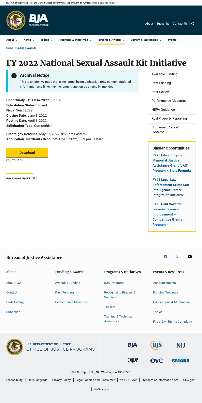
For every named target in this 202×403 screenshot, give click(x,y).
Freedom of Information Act (160, 380)
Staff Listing (15, 302)
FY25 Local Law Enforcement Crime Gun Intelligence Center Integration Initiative (170, 187)
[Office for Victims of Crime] (156, 363)
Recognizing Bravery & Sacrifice (119, 295)
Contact (11, 292)
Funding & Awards (25, 47)
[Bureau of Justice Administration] (132, 348)
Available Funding (67, 282)
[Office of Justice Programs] (16, 20)
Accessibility (14, 380)
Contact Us (180, 23)
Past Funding (64, 292)
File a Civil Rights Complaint (172, 321)
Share (195, 26)
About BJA (13, 282)
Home (9, 47)
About (149, 23)
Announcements (164, 282)
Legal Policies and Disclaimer (95, 380)
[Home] (39, 20)
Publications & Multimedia (171, 302)
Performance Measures (71, 302)
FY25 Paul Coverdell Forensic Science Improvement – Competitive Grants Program (167, 214)
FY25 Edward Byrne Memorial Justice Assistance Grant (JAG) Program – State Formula (171, 163)
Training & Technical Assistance (118, 319)
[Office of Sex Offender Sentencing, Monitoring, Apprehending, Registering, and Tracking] (180, 363)
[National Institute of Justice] (181, 348)
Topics (157, 312)
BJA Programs (114, 282)
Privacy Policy (61, 380)
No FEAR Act (128, 380)
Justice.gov (101, 389)
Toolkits (109, 307)
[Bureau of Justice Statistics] (156, 350)
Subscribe (162, 23)
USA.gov (189, 380)
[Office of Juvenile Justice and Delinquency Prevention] (133, 364)
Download (27, 153)
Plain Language (37, 380)
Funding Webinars (165, 292)
